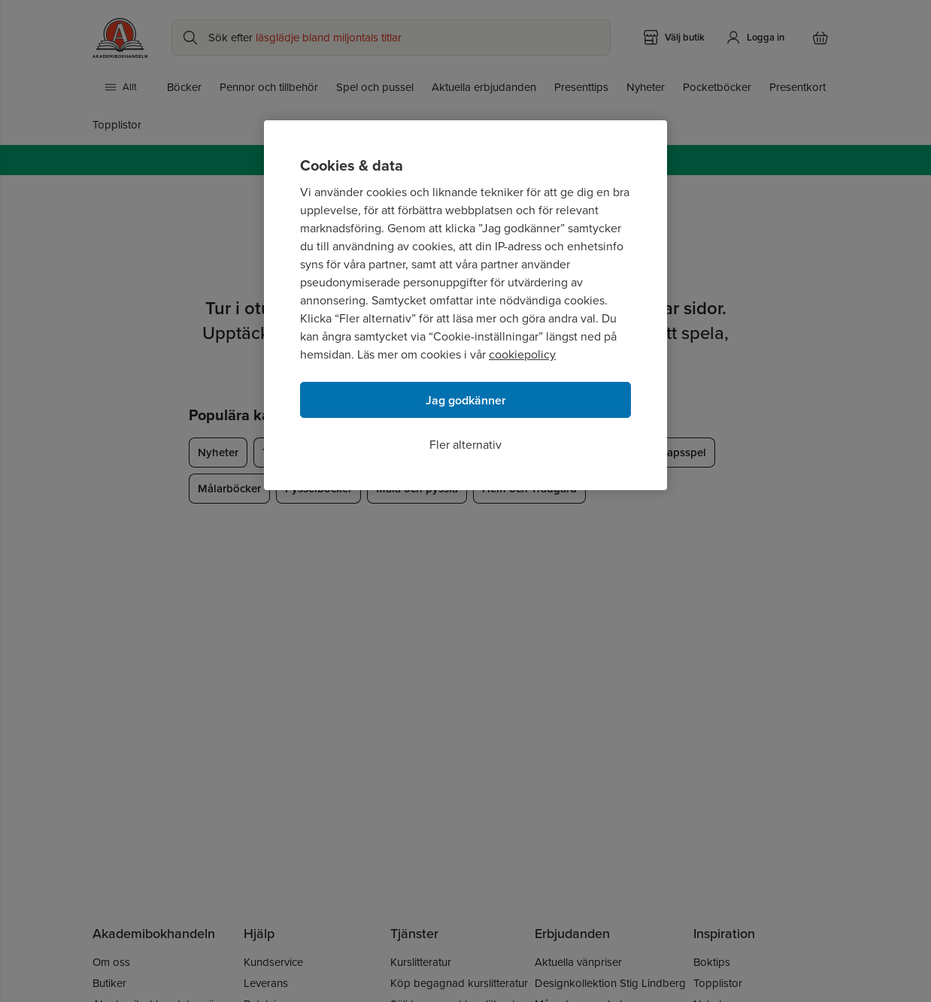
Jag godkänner (466, 400)
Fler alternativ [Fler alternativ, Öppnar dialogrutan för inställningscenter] (465, 444)
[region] (465, 305)
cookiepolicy (522, 354)
